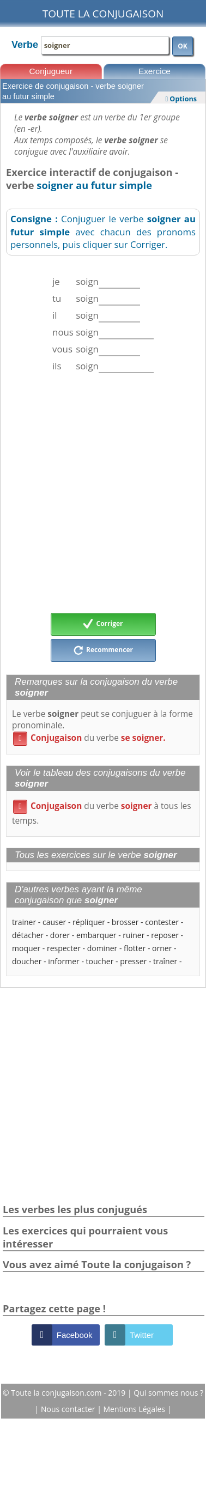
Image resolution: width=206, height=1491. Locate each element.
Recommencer (103, 650)
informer (64, 961)
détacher (28, 935)
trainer (24, 922)
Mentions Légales (135, 1409)
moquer (26, 948)
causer (54, 922)
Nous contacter (69, 1409)
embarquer (96, 935)
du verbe (89, 738)
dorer (60, 935)
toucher (100, 961)
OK (182, 46)
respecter (64, 948)
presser (133, 961)
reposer (165, 935)
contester (162, 922)
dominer (102, 948)
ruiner (133, 935)
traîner (165, 961)
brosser (125, 922)
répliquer (88, 922)
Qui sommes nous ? (168, 1392)
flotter (135, 948)
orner (162, 948)
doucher (26, 961)
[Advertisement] (102, 493)
